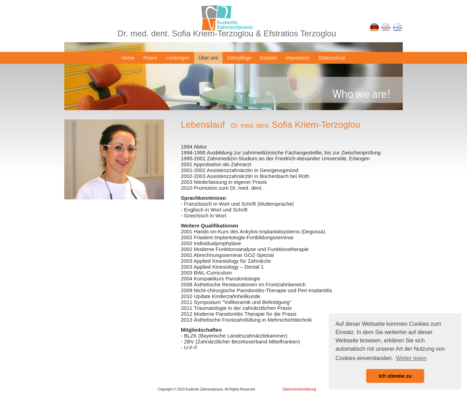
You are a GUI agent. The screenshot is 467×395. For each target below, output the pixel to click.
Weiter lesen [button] (411, 358)
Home (128, 58)
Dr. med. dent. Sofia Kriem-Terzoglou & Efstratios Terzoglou (226, 33)
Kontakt (268, 58)
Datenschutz (331, 58)
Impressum (297, 58)
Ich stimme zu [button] (395, 376)
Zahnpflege (239, 58)
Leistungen (178, 58)
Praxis (150, 58)
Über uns (208, 58)
